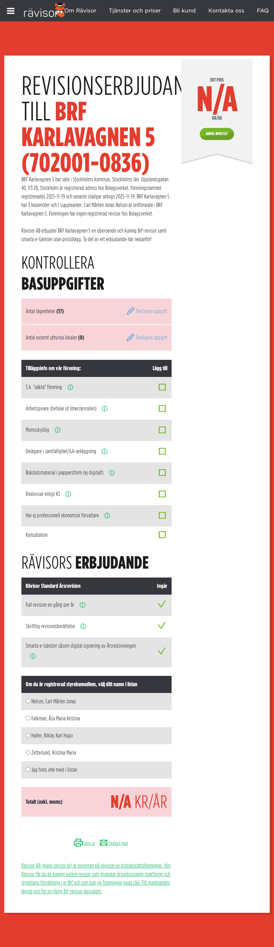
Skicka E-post (113, 843)
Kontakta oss (226, 10)
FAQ (263, 10)
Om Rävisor (80, 10)
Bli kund (184, 10)
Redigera (146, 311)
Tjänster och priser (135, 10)
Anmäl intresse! (217, 133)
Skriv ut (84, 843)
